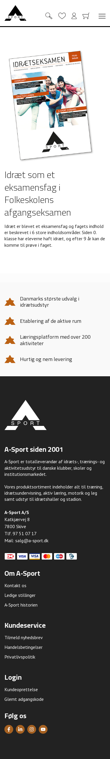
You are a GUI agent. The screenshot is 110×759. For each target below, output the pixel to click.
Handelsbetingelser (23, 647)
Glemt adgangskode (24, 699)
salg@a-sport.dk (31, 540)
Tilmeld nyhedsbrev (23, 637)
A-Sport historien (21, 605)
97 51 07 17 (25, 533)
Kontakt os (15, 585)
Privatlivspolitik (19, 657)
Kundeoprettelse (21, 689)
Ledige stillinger (19, 595)
